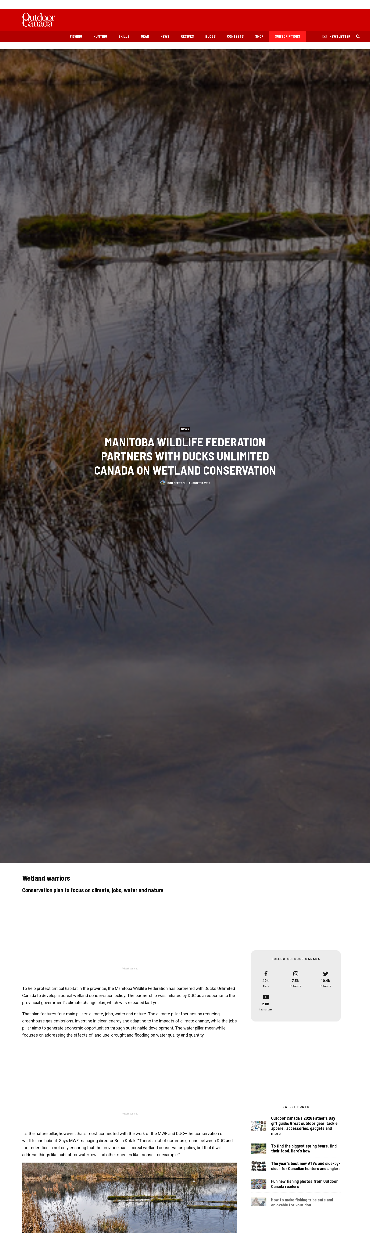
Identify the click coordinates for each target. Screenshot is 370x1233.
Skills (124, 36)
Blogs (210, 36)
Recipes (187, 36)
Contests (235, 36)
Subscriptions (287, 36)
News (164, 36)
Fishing (76, 36)
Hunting (100, 36)
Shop (259, 36)
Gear (145, 36)
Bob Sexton (176, 482)
